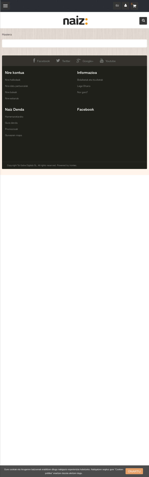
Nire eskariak (12, 98)
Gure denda (11, 123)
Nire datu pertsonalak (16, 86)
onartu (134, 471)
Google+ (85, 60)
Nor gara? (82, 92)
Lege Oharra (83, 86)
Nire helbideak (12, 79)
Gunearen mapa (13, 135)
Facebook (41, 60)
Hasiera (7, 34)
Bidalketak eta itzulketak (90, 79)
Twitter (63, 60)
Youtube (108, 60)
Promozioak (11, 129)
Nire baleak (11, 92)
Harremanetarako (14, 116)
